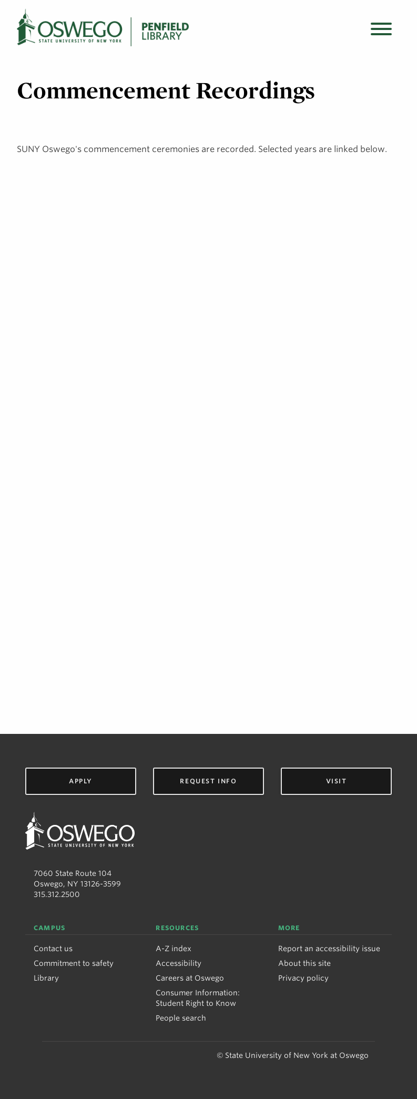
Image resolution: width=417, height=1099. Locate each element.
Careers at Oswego (190, 978)
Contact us (53, 948)
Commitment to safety (74, 963)
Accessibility (178, 963)
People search (181, 1018)
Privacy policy (303, 978)
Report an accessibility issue (329, 948)
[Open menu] (381, 29)
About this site (304, 963)
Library (46, 978)
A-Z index (173, 948)
